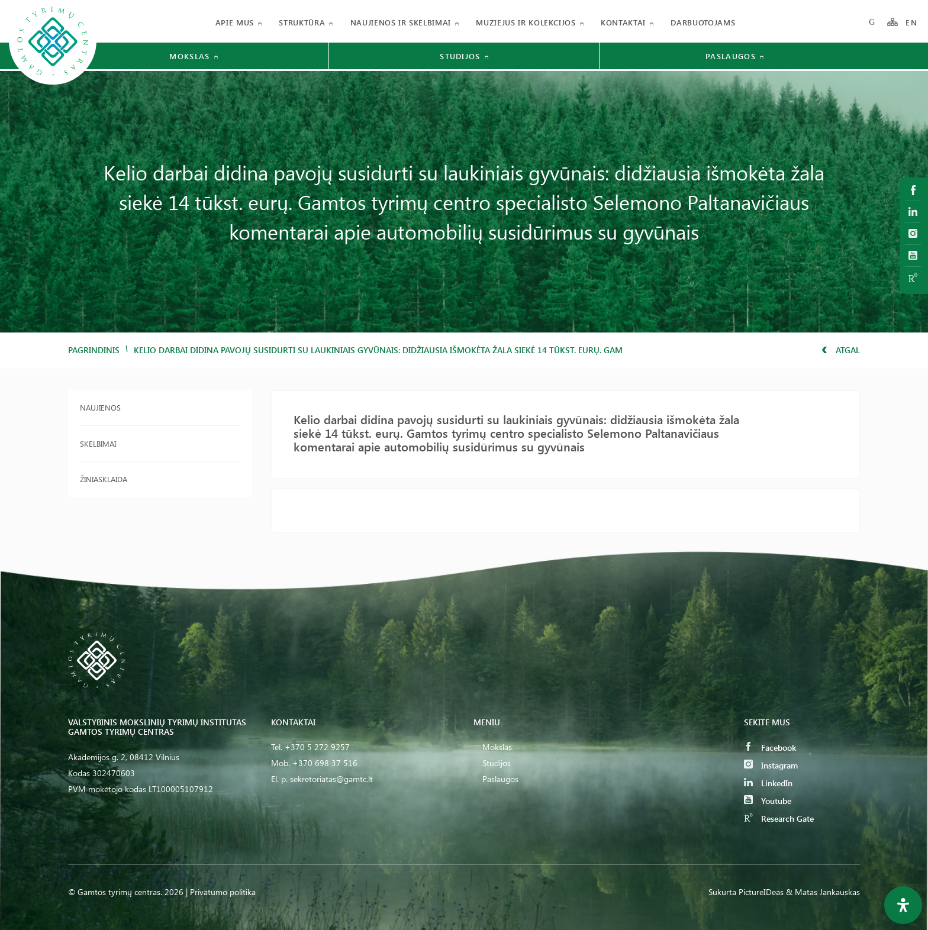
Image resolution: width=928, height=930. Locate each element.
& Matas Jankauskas (823, 891)
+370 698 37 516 (324, 762)
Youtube (767, 800)
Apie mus (234, 22)
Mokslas (497, 747)
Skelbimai (98, 443)
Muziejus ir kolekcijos (525, 22)
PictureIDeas (761, 891)
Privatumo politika (223, 891)
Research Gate (779, 818)
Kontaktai (623, 22)
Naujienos (100, 407)
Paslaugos (500, 778)
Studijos (496, 762)
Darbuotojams (703, 22)
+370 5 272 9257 (317, 747)
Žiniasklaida (103, 479)
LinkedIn (768, 783)
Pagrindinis (94, 350)
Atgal (840, 350)
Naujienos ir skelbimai (400, 22)
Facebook (770, 747)
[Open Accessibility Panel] (903, 905)
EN (911, 22)
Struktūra (302, 22)
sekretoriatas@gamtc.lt (331, 778)
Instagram (771, 765)
